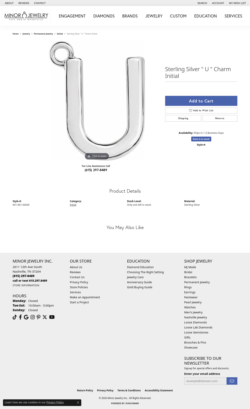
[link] (9, 3)
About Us (76, 267)
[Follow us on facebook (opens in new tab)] (20, 317)
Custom (178, 16)
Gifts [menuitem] (187, 337)
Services (233, 16)
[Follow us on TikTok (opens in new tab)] (15, 317)
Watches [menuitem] (190, 307)
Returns (220, 118)
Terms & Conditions (129, 390)
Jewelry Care (135, 277)
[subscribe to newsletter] (232, 381)
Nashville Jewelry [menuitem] (195, 317)
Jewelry (154, 16)
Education (205, 16)
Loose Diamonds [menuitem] (195, 322)
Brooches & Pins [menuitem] (195, 342)
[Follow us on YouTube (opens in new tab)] (52, 317)
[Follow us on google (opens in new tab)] (26, 317)
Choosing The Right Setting (145, 272)
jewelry (26, 33)
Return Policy (85, 390)
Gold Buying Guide (139, 287)
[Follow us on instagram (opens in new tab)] (32, 317)
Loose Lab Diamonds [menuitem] (198, 327)
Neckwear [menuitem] (191, 297)
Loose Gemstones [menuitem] (196, 332)
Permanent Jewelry (43, 33)
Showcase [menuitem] (191, 347)
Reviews (75, 272)
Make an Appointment (85, 297)
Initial (60, 33)
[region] (97, 101)
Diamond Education (140, 267)
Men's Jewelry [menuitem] (193, 312)
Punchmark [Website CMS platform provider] (132, 403)
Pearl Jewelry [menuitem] (192, 302)
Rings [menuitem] (188, 287)
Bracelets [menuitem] (190, 277)
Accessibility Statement (159, 390)
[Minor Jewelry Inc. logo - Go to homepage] (26, 16)
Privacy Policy (79, 282)
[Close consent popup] (78, 402)
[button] (202, 3)
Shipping (183, 118)
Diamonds (104, 16)
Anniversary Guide (139, 282)
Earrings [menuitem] (189, 292)
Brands (130, 16)
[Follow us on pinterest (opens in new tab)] (38, 317)
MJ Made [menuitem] (190, 267)
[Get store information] (26, 285)
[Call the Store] (24, 276)
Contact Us (77, 277)
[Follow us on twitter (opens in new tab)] (44, 317)
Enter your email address (202, 374)
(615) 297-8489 (96, 170)
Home (16, 33)
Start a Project (79, 302)
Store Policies (79, 287)
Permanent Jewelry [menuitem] (197, 282)
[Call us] (30, 280)
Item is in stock (201, 138)
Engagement (72, 16)
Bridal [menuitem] (188, 272)
